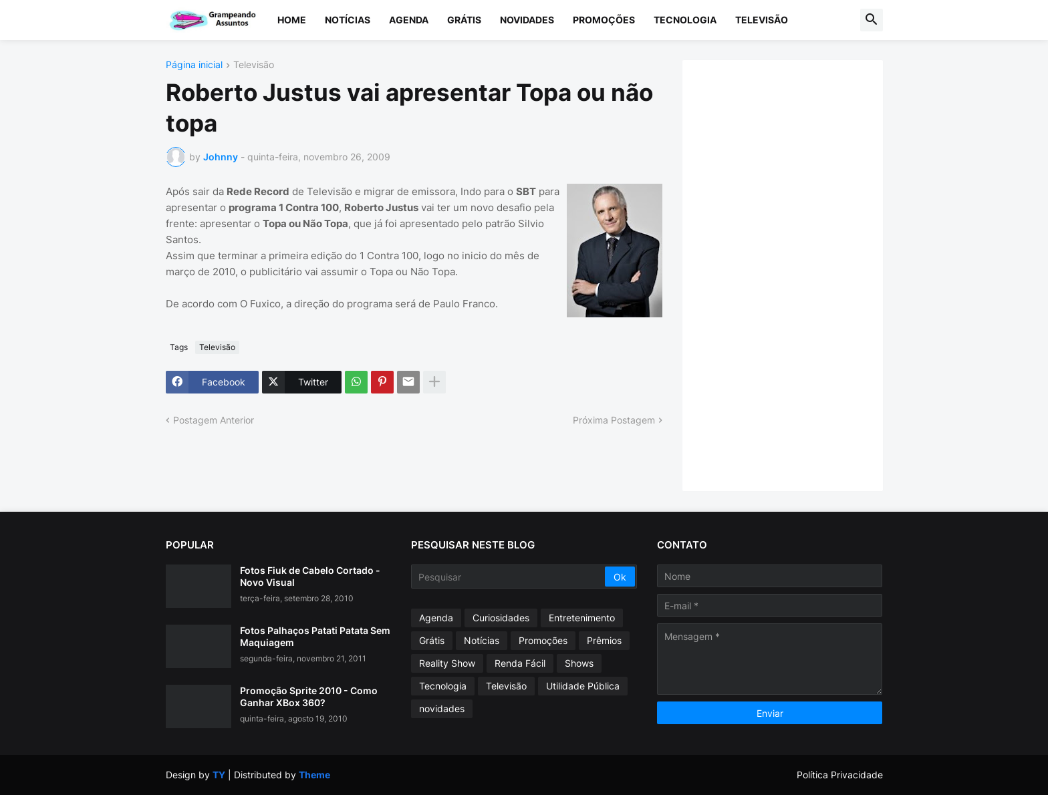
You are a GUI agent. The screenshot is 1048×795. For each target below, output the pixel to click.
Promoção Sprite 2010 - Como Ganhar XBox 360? (309, 696)
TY (219, 774)
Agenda (408, 19)
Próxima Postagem (614, 420)
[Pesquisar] (509, 577)
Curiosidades (501, 617)
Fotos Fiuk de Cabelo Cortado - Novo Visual (310, 576)
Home (291, 19)
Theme (314, 774)
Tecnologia (685, 19)
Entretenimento (582, 617)
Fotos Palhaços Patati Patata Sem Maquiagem (315, 636)
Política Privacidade (840, 774)
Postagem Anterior (213, 420)
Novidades (527, 19)
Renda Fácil (520, 663)
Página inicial (194, 65)
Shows (579, 663)
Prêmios (604, 640)
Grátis (464, 19)
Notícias (347, 19)
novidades (442, 708)
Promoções (604, 19)
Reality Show (447, 663)
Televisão (761, 19)
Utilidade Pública (583, 685)
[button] (871, 20)
